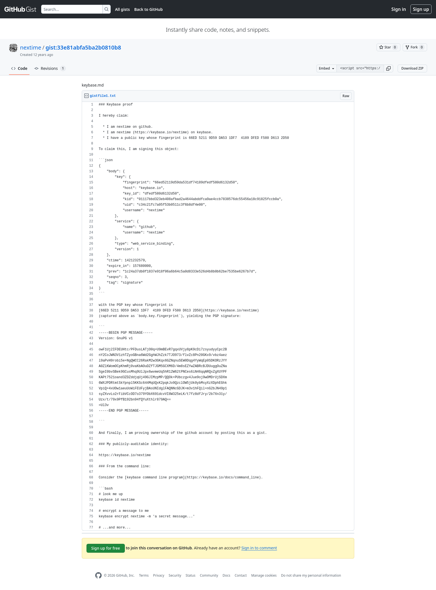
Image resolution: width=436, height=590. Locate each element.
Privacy (158, 575)
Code (19, 68)
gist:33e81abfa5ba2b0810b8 (83, 47)
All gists (122, 9)
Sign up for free (105, 548)
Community (209, 575)
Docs (226, 575)
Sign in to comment (259, 547)
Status (190, 575)
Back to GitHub (148, 9)
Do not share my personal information (311, 575)
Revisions (50, 68)
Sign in (399, 9)
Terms (144, 575)
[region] (218, 316)
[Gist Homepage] (20, 9)
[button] (388, 68)
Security (175, 575)
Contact (241, 575)
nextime (30, 47)
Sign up (421, 9)
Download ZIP (412, 68)
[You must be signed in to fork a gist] (415, 47)
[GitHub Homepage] (98, 575)
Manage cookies (263, 575)
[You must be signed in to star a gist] (388, 47)
